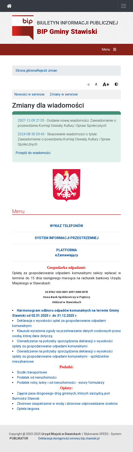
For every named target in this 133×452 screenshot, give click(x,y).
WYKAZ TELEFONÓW (66, 226)
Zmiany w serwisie (64, 94)
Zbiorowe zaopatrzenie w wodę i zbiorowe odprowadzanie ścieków (67, 404)
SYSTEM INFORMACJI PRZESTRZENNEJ (66, 238)
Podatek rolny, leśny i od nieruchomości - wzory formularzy (60, 383)
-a (88, 84)
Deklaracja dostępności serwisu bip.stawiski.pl (69, 438)
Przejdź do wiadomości (33, 153)
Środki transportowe (32, 372)
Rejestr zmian (47, 70)
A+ (106, 84)
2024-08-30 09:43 (31, 134)
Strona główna (26, 70)
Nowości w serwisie (29, 94)
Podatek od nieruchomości (36, 377)
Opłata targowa (28, 409)
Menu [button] (110, 49)
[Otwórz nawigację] (124, 6)
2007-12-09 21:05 (31, 120)
